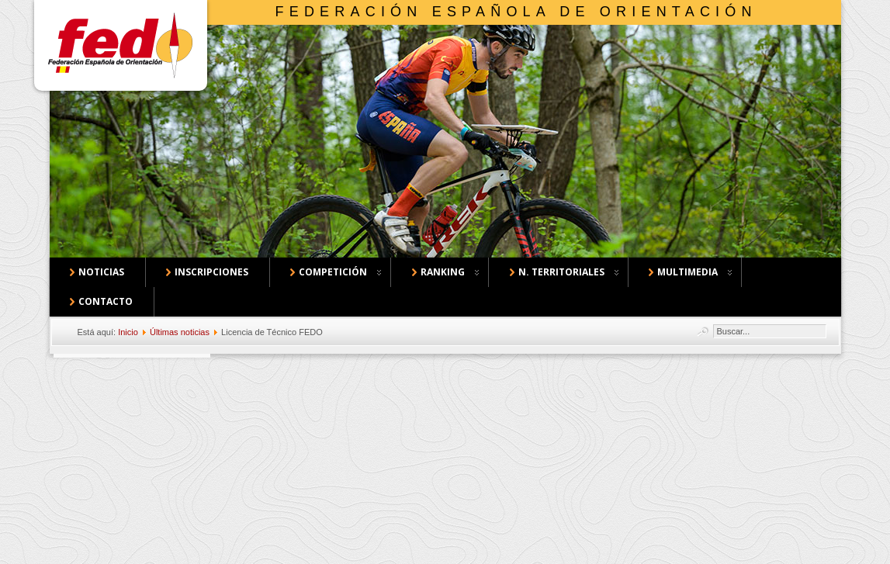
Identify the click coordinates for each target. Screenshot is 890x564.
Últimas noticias (180, 332)
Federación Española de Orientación (516, 11)
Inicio (128, 332)
